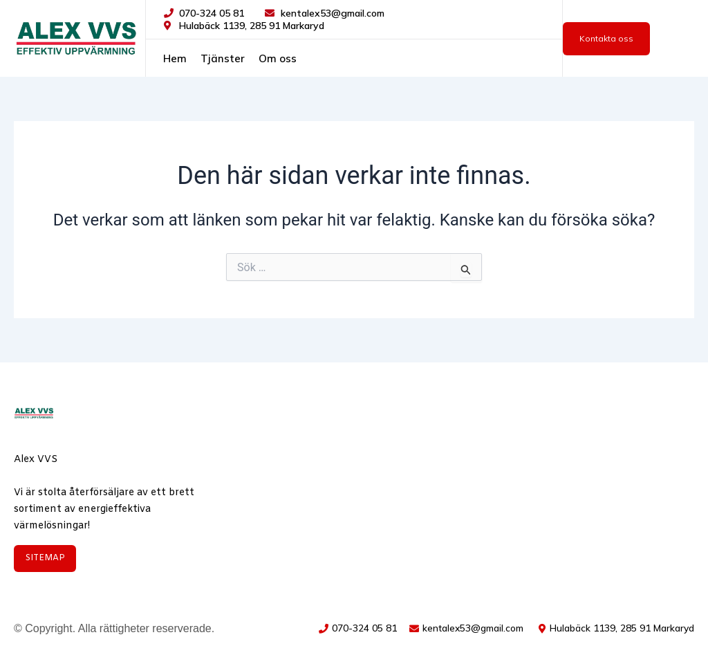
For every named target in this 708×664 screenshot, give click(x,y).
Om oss (278, 58)
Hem (175, 58)
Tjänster (223, 58)
